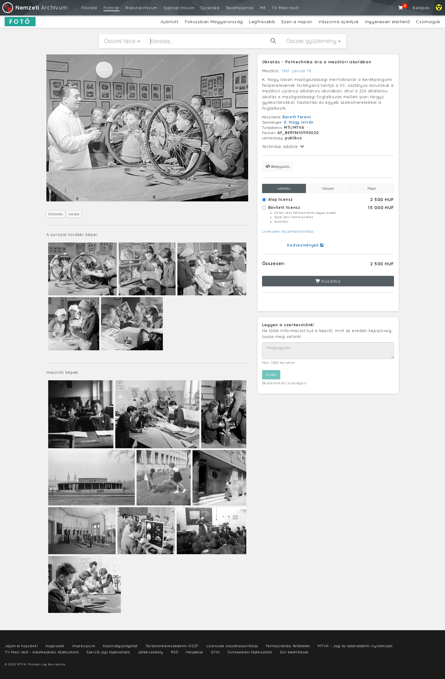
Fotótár (111, 7)
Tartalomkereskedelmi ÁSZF (172, 645)
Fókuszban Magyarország (214, 21)
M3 (263, 7)
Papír (371, 188)
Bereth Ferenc (297, 117)
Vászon (328, 188)
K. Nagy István (299, 122)
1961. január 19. (297, 70)
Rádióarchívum (141, 7)
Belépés (421, 7)
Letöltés (284, 188)
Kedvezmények (305, 245)
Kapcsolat (55, 645)
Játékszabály (150, 652)
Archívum (34, 7)
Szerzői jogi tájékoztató (108, 652)
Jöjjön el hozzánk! (21, 645)
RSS (174, 652)
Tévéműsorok (240, 7)
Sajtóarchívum (179, 7)
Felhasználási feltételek (288, 645)
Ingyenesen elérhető (387, 21)
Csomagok (428, 21)
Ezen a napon (297, 21)
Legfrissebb (262, 21)
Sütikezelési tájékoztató (249, 652)
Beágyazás (277, 166)
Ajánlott (170, 21)
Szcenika (210, 7)
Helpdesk (194, 652)
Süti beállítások (294, 652)
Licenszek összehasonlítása (288, 231)
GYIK (215, 652)
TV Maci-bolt (285, 7)
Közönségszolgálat (120, 645)
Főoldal (89, 7)
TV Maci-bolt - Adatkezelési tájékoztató (41, 652)
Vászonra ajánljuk (338, 21)
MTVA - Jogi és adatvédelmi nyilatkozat (355, 645)
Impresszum (83, 645)
